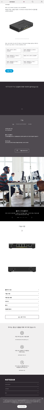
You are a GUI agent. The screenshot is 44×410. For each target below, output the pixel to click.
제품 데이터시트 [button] (22, 150)
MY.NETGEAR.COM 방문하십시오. (22, 339)
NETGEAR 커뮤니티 (22, 355)
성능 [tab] (13, 124)
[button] (12, 217)
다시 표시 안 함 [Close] (22, 406)
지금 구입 (9, 71)
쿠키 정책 (12, 401)
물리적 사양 (22, 290)
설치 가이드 (22, 317)
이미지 (22, 301)
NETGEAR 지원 (22, 370)
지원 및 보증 (22, 297)
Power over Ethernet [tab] (21, 124)
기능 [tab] (22, 230)
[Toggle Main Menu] (2, 2)
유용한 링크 (22, 309)
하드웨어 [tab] (30, 124)
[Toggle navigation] (33, 2)
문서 (22, 305)
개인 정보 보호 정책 (21, 399)
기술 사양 (22, 293)
